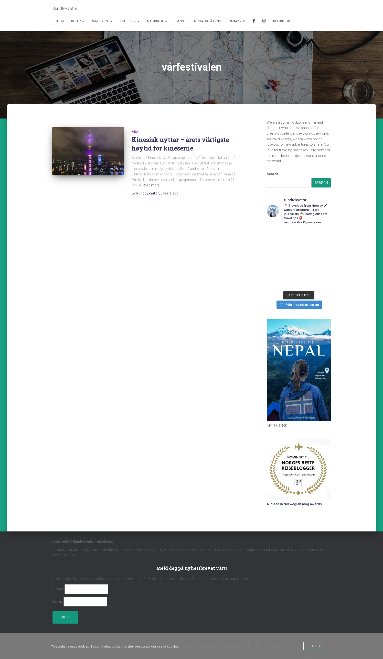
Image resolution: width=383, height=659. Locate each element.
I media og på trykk (207, 21)
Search (272, 174)
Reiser (77, 21)
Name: (57, 602)
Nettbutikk (281, 21)
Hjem (60, 21)
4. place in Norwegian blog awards (294, 504)
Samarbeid (237, 21)
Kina (135, 131)
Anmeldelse (102, 21)
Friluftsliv (130, 21)
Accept (317, 646)
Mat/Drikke (157, 21)
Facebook (254, 21)
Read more (151, 185)
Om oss (179, 21)
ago (169, 193)
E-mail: (58, 589)
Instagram (264, 21)
